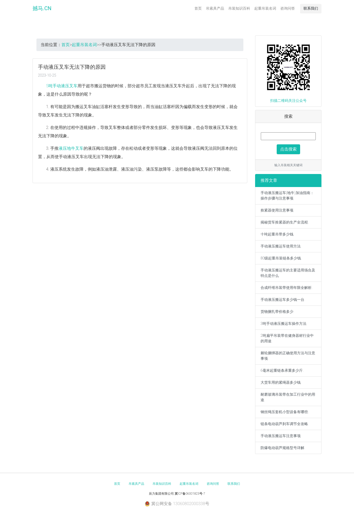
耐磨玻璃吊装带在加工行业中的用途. (288, 397)
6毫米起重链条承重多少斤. (282, 370)
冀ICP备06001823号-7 (190, 493)
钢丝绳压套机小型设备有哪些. (285, 412)
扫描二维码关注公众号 (288, 100)
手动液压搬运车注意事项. (281, 436)
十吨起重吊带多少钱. (277, 234)
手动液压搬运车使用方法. (281, 246)
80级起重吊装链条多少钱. (281, 258)
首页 (198, 8)
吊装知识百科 (239, 8)
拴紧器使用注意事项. (277, 210)
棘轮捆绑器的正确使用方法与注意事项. (288, 356)
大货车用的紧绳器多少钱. (281, 382)
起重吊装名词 (265, 8)
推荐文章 (269, 180)
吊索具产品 (215, 8)
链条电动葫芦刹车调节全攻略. (285, 424)
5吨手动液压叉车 (62, 85)
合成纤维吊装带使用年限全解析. (286, 287)
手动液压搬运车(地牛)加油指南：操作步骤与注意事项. (287, 195)
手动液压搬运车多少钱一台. (283, 299)
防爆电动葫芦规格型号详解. (283, 448)
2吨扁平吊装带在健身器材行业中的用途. (287, 338)
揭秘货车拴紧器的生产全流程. (285, 222)
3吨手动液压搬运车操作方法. (284, 323)
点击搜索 (288, 149)
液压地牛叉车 (71, 148)
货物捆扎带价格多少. (277, 311)
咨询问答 (287, 8)
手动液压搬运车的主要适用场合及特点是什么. (288, 273)
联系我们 (311, 8)
